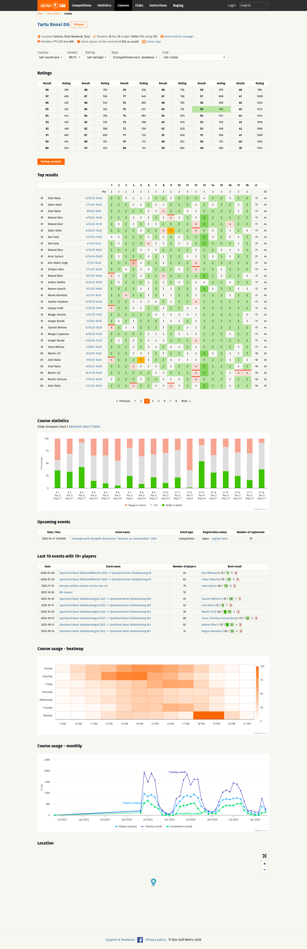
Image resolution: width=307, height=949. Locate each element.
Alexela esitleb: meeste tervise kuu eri (83, 586)
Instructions (158, 5)
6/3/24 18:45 (93, 295)
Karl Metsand (210, 573)
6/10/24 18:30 (94, 282)
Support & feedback (120, 940)
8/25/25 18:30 (94, 230)
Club (194, 56)
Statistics (104, 5)
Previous (124, 401)
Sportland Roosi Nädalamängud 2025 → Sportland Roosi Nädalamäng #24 (105, 611)
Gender (74, 56)
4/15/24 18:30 (94, 217)
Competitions (81, 5)
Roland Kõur (209, 624)
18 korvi (79, 24)
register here (220, 538)
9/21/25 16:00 (94, 276)
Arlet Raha (208, 586)
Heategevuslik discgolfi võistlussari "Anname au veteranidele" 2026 (114, 538)
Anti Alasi (207, 605)
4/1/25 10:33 (94, 243)
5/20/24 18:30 (94, 340)
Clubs (139, 5)
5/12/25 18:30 (94, 250)
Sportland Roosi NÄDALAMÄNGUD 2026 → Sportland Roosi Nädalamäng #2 (105, 573)
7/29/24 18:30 (94, 347)
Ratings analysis (51, 161)
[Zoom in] (265, 864)
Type (135, 56)
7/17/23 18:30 (94, 321)
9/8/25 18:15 (94, 211)
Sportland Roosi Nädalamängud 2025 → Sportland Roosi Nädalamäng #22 (105, 624)
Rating (96, 56)
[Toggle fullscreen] (265, 856)
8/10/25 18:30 (94, 198)
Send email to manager (178, 36)
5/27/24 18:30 (94, 385)
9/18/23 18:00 (94, 366)
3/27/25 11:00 (94, 237)
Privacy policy (156, 940)
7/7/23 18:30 (94, 263)
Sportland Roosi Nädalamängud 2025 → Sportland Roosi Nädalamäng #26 (105, 599)
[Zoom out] (265, 870)
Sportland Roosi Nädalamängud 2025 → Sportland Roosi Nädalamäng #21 (105, 631)
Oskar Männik (210, 579)
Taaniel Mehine (211, 599)
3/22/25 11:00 (94, 314)
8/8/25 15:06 (94, 353)
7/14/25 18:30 (94, 204)
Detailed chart (79, 426)
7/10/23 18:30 (94, 360)
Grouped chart (56, 426)
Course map (153, 41)
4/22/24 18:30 (94, 224)
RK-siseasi (66, 592)
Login (232, 5)
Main (40, 14)
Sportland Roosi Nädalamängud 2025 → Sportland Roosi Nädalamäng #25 (105, 605)
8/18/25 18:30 (94, 301)
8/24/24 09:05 (94, 256)
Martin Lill (208, 611)
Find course (53, 14)
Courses (123, 5)
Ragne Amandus (212, 631)
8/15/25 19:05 (94, 308)
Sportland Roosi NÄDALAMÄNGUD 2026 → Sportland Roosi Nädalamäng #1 (105, 579)
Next (184, 401)
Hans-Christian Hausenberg (219, 618)
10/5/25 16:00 (94, 373)
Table (96, 426)
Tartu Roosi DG (53, 24)
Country (50, 56)
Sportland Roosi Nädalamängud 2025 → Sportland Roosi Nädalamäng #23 (105, 618)
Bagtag (178, 5)
